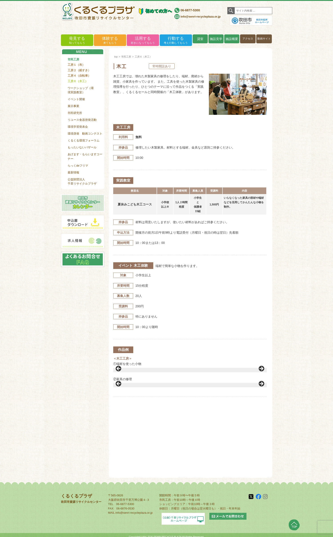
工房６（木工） (78, 81)
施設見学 (216, 39)
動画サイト (264, 38)
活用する (143, 40)
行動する (176, 40)
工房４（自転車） (79, 75)
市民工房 (73, 59)
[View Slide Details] (136, 435)
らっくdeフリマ (78, 165)
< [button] (118, 383)
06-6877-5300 (190, 10)
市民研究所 (75, 113)
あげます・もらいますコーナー (85, 156)
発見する (77, 40)
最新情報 (73, 172)
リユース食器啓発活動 (82, 119)
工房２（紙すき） (79, 70)
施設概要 (232, 39)
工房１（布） (76, 64)
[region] (190, 384)
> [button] (261, 383)
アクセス (247, 38)
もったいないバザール (82, 147)
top (116, 56)
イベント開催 (76, 99)
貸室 (200, 39)
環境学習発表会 (78, 126)
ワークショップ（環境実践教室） (81, 90)
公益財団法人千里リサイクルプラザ (82, 181)
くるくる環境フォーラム (83, 140)
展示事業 (73, 106)
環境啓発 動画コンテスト (85, 133)
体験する (110, 40)
